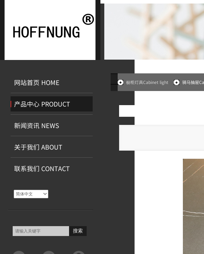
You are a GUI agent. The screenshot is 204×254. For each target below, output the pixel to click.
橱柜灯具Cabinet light (147, 82)
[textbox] (41, 231)
